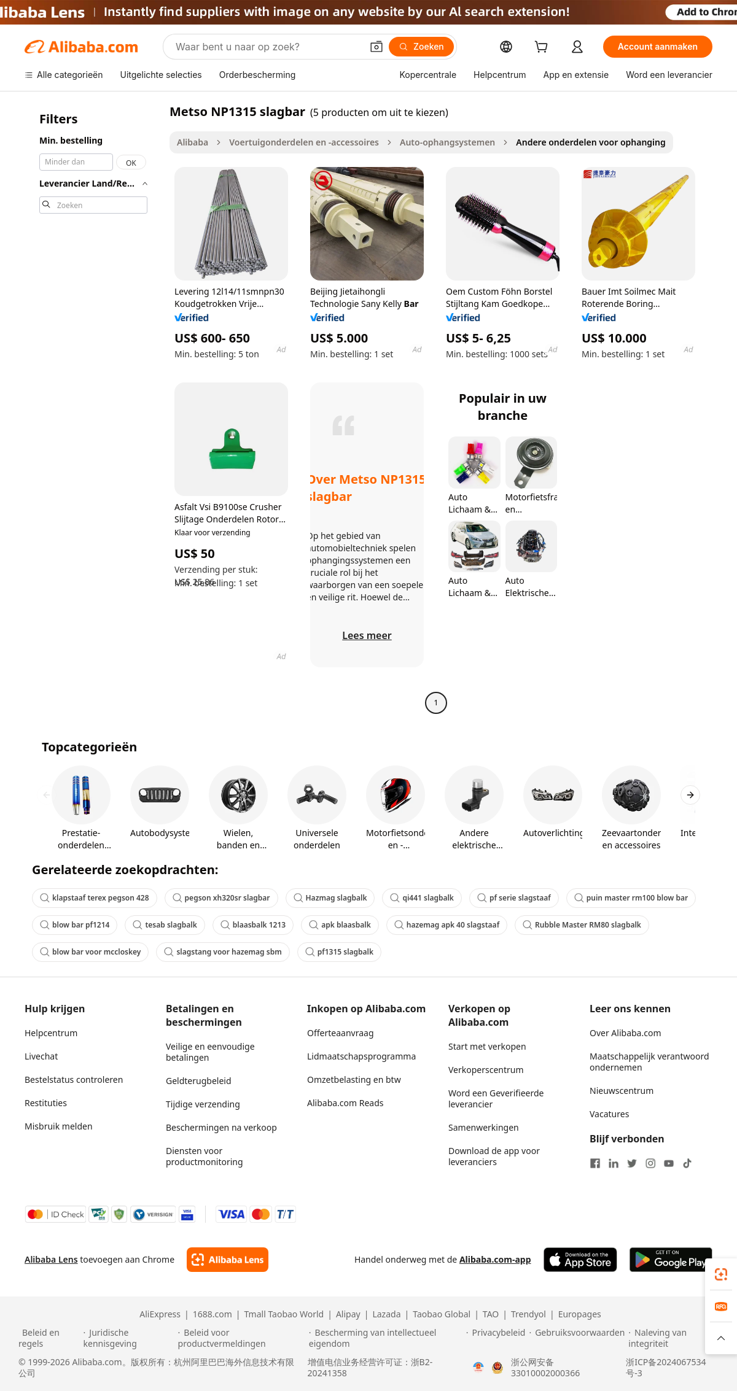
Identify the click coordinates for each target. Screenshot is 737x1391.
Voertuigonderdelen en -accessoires (304, 142)
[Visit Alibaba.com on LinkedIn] (613, 1163)
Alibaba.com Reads (345, 1103)
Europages (579, 1314)
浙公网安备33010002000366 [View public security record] (545, 1368)
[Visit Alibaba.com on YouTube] (668, 1163)
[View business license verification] (478, 1368)
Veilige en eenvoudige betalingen (210, 1051)
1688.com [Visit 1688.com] (212, 1314)
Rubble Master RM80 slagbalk (582, 925)
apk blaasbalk (340, 925)
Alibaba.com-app (495, 1259)
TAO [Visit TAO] (491, 1314)
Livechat (41, 1056)
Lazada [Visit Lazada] (386, 1314)
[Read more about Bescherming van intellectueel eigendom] (385, 1338)
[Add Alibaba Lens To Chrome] (227, 1259)
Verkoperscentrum (486, 1069)
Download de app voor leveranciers (494, 1156)
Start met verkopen (487, 1046)
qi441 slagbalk (421, 898)
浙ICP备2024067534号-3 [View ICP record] (666, 1368)
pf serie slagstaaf (514, 898)
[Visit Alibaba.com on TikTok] (687, 1163)
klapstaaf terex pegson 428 (94, 898)
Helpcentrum (51, 1033)
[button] (376, 46)
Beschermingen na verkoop (221, 1127)
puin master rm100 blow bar (631, 898)
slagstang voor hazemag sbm (222, 952)
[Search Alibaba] (267, 46)
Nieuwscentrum (621, 1090)
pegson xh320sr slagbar (221, 898)
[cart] (543, 48)
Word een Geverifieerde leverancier (496, 1098)
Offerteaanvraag (340, 1033)
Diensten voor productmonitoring (204, 1156)
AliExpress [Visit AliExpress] (160, 1314)
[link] (721, 1274)
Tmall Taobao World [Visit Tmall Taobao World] (284, 1314)
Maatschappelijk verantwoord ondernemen (649, 1061)
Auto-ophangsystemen (447, 142)
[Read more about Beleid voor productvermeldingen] (241, 1338)
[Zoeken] (421, 46)
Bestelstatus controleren (74, 1079)
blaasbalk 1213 (253, 925)
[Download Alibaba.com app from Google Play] (671, 1259)
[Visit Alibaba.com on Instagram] (650, 1163)
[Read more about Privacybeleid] (496, 1338)
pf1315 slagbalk (339, 952)
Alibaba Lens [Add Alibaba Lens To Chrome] (51, 1259)
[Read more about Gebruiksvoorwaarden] (577, 1338)
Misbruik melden (59, 1126)
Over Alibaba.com (625, 1033)
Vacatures (609, 1114)
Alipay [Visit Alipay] (348, 1314)
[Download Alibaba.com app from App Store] (580, 1259)
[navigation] (93, 408)
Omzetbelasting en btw (354, 1079)
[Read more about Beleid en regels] (49, 1338)
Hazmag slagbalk (330, 898)
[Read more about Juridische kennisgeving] (129, 1338)
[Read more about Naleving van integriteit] (673, 1338)
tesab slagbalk (165, 925)
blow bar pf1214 (74, 925)
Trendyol (528, 1314)
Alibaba (192, 142)
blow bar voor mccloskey (90, 952)
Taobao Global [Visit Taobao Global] (441, 1314)
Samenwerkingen (483, 1127)
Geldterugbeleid (199, 1081)
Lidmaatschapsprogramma (361, 1056)
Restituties (46, 1103)
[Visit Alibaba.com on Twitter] (632, 1163)
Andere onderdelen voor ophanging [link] (590, 142)
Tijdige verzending (203, 1104)
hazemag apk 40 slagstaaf (446, 925)
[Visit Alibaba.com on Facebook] (595, 1163)
